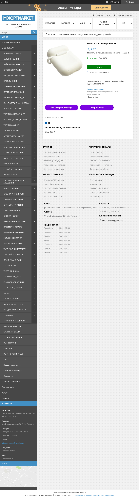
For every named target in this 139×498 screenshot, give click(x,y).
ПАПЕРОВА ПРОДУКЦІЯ (14, 92)
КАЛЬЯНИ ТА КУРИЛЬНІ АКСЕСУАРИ (14, 181)
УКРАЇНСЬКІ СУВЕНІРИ (13, 337)
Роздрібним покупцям (53, 184)
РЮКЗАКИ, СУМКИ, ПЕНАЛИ (16, 119)
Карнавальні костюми (100, 160)
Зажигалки (8, 376)
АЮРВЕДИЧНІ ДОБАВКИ (14, 141)
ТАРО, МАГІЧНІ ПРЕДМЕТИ (15, 249)
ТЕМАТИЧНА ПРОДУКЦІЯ (14, 320)
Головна (50, 23)
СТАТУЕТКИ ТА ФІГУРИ (13, 205)
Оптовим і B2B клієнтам (54, 180)
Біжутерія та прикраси (54, 169)
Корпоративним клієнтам (55, 188)
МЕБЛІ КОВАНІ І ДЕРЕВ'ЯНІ (15, 221)
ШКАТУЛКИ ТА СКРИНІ (13, 304)
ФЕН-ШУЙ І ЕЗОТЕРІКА (13, 254)
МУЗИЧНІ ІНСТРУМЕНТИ (14, 232)
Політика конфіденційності (103, 495)
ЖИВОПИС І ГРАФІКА (12, 108)
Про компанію (8, 387)
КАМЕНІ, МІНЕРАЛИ (12, 331)
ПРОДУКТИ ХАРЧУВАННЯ (14, 75)
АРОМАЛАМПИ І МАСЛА (14, 136)
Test (5, 359)
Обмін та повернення (99, 192)
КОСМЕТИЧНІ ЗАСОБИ (13, 152)
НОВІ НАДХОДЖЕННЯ (11, 42)
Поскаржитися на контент (82, 495)
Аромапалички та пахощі (101, 165)
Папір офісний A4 (51, 156)
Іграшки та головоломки (54, 165)
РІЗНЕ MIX (8, 348)
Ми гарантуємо (96, 196)
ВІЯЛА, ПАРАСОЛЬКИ (13, 326)
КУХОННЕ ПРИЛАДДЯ (13, 70)
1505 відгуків (114, 2)
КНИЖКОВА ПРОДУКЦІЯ (14, 282)
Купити (99, 67)
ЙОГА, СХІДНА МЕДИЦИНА (15, 147)
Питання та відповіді (99, 188)
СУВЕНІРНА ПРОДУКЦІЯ (14, 194)
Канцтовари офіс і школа (55, 152)
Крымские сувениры (13, 370)
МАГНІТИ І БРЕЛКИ (11, 163)
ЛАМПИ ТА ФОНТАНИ (13, 260)
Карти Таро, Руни (97, 152)
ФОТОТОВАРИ (10, 265)
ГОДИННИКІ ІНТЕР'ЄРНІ (14, 238)
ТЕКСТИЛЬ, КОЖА (11, 271)
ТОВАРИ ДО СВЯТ (11, 125)
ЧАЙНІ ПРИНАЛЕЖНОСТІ (14, 64)
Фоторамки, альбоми (99, 169)
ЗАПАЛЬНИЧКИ (10, 174)
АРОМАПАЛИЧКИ (11, 130)
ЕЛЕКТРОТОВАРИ (11, 298)
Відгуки (5, 392)
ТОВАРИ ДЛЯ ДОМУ (12, 276)
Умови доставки (103, 23)
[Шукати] (34, 32)
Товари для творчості (99, 156)
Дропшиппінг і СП (51, 192)
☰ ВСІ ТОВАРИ (8, 48)
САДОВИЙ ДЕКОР (11, 216)
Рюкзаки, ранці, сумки (53, 160)
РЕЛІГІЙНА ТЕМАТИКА (13, 169)
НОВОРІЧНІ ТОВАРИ (12, 53)
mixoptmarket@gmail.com (13, 443)
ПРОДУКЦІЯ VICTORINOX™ (15, 309)
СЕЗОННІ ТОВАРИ (11, 59)
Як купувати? (96, 184)
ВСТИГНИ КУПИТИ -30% (14, 354)
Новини (5, 398)
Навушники (83, 34)
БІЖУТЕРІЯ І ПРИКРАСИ (13, 158)
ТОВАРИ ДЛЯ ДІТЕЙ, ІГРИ (14, 86)
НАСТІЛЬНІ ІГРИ (10, 81)
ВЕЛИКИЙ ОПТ (10, 343)
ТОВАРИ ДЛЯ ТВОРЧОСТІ (14, 114)
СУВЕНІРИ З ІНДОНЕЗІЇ (13, 199)
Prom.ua (83, 493)
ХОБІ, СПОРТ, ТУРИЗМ (13, 287)
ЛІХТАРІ (7, 293)
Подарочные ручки (12, 365)
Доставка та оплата (11, 381)
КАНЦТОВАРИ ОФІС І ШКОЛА (16, 103)
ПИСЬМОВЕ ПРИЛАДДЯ (14, 97)
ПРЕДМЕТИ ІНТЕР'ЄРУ (13, 227)
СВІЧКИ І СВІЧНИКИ (12, 210)
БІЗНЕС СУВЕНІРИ (11, 188)
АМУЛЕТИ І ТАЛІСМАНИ (13, 243)
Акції (83, 23)
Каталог (65, 23)
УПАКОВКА (8, 315)
